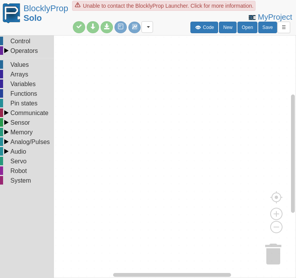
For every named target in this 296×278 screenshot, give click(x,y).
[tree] (27, 111)
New (227, 27)
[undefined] (148, 156)
